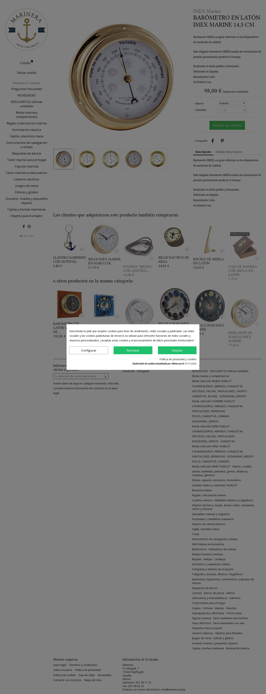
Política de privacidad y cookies (178, 359)
